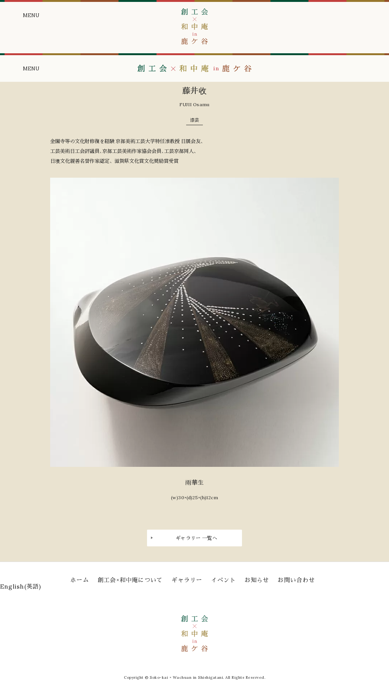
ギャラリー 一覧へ (197, 538)
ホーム (79, 580)
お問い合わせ (296, 580)
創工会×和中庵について (130, 580)
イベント (223, 580)
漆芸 (194, 120)
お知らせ (257, 580)
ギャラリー (186, 580)
